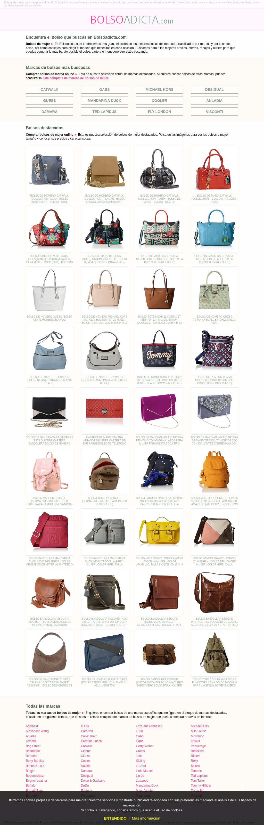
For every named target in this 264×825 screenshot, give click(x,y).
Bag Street (33, 746)
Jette (139, 756)
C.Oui (85, 726)
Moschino (197, 736)
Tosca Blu (197, 790)
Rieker (195, 756)
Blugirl (30, 771)
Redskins (197, 751)
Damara (49, 112)
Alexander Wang (37, 731)
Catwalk (50, 89)
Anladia (214, 101)
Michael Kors (160, 89)
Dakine (85, 766)
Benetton (32, 756)
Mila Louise (199, 731)
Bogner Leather (36, 780)
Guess (49, 101)
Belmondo (33, 751)
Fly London (159, 112)
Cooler (159, 101)
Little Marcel (144, 771)
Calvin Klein (89, 736)
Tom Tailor (198, 780)
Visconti (214, 112)
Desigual (214, 89)
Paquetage (198, 746)
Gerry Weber (144, 746)
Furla (139, 731)
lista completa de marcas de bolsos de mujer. (76, 78)
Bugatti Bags (34, 790)
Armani (31, 741)
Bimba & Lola (35, 766)
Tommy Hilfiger (201, 785)
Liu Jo (140, 776)
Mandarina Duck (104, 101)
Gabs (104, 89)
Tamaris (196, 771)
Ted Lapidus (105, 112)
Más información (146, 818)
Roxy (194, 761)
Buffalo (30, 785)
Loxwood (142, 780)
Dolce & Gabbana (93, 780)
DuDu (85, 785)
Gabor (140, 736)
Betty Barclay (35, 761)
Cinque (86, 751)
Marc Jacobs (144, 790)
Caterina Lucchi (91, 741)
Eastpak (86, 790)
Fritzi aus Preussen (149, 726)
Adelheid (32, 726)
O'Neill (195, 741)
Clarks (85, 756)
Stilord (195, 766)
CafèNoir (87, 731)
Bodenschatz (35, 776)
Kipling (140, 761)
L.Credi (141, 766)
